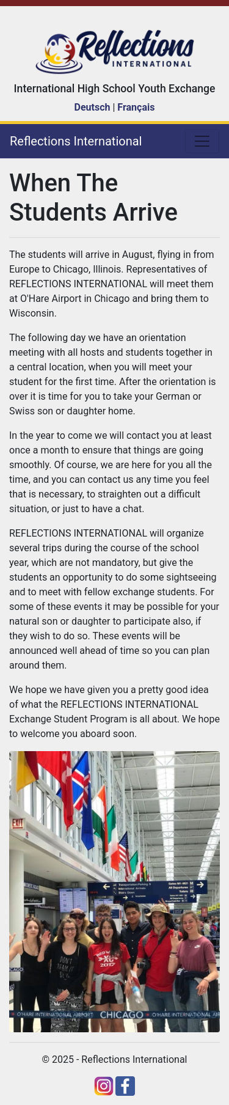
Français (135, 107)
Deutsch (93, 107)
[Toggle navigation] (202, 141)
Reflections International (76, 141)
